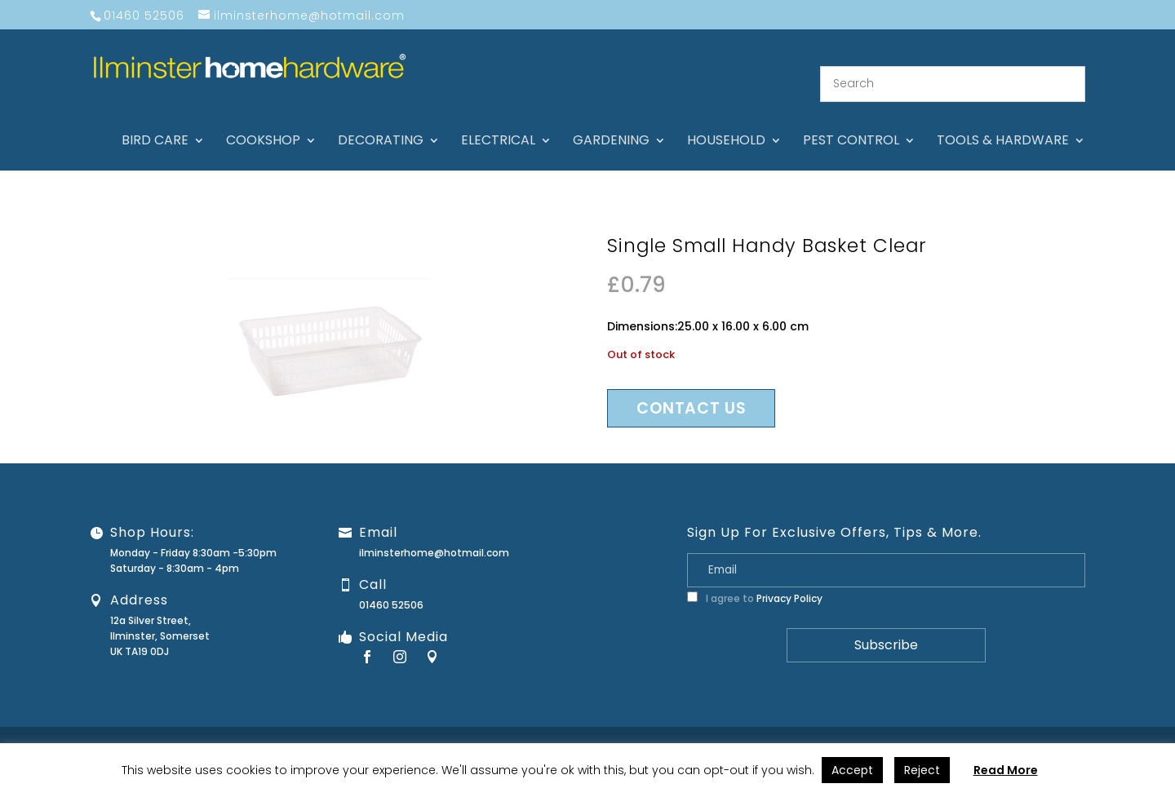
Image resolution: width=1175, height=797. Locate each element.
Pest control (851, 122)
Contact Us (787, 729)
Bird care (155, 122)
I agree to (754, 579)
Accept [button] (852, 770)
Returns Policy (931, 729)
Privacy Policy (789, 579)
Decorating (380, 122)
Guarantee (856, 729)
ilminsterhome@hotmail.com (434, 533)
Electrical (498, 122)
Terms (1073, 729)
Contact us (691, 389)
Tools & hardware (1003, 122)
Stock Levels (1132, 729)
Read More (1005, 770)
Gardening (611, 122)
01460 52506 (391, 585)
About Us (723, 729)
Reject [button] (922, 770)
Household (726, 122)
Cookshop (263, 122)
